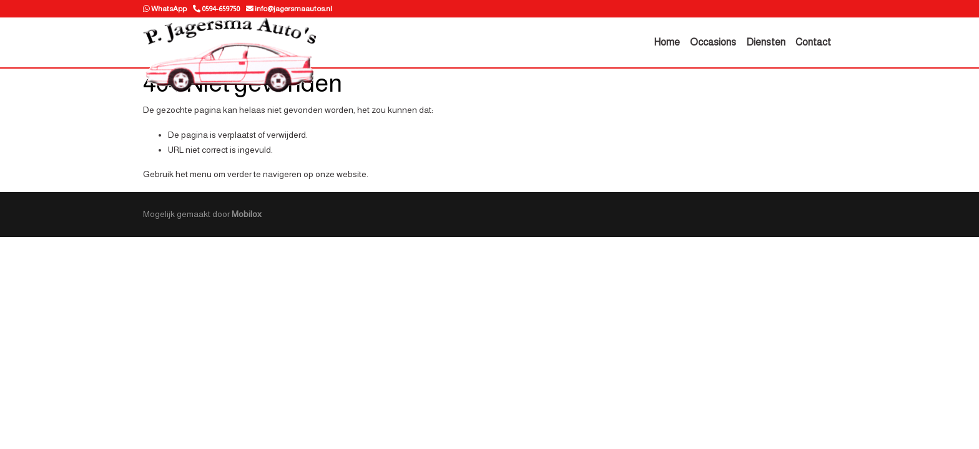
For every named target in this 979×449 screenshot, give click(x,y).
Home (667, 42)
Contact (813, 42)
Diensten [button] (765, 42)
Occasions (713, 42)
